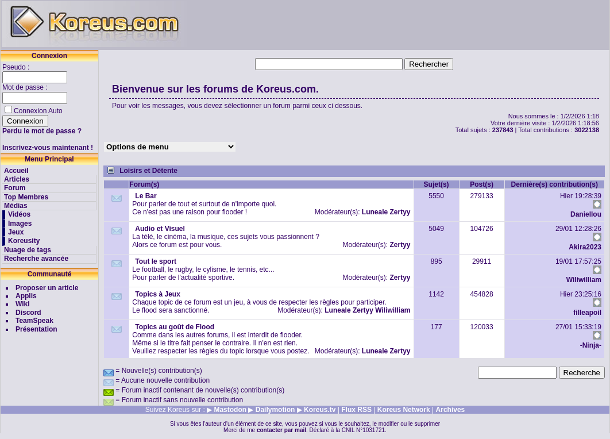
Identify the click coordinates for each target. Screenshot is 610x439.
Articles (16, 179)
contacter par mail (281, 430)
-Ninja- (590, 345)
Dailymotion (275, 410)
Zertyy (400, 212)
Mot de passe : (25, 87)
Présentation (36, 329)
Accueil (16, 171)
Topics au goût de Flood (174, 327)
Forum (14, 188)
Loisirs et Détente (148, 171)
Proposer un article (47, 288)
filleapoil (587, 313)
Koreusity (24, 241)
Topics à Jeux (157, 294)
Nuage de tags (27, 250)
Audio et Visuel (159, 229)
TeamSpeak (34, 321)
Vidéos (19, 214)
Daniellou (585, 214)
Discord (28, 313)
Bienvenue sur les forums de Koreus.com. (215, 89)
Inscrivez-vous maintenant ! (47, 148)
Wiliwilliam (583, 280)
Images (20, 224)
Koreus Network (403, 410)
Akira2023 (585, 247)
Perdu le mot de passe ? (42, 131)
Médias (16, 206)
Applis (26, 296)
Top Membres (26, 197)
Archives (450, 410)
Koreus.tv (319, 410)
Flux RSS (356, 410)
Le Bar (145, 196)
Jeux (16, 232)
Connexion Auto (38, 111)
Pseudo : (17, 67)
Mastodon (230, 410)
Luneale (375, 212)
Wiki (23, 304)
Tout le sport (155, 261)
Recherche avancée (36, 259)
